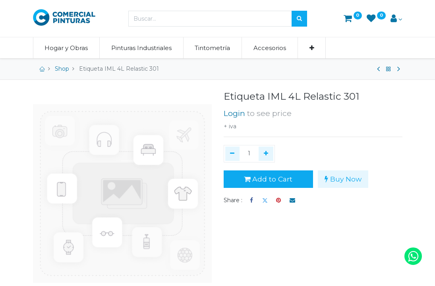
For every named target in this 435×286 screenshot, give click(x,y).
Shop (62, 68)
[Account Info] (396, 19)
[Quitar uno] (232, 154)
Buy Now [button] (343, 179)
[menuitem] (66, 47)
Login (234, 113)
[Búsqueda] (299, 19)
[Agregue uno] (266, 154)
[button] (312, 47)
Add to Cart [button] (268, 179)
